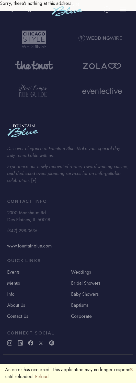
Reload (42, 376)
